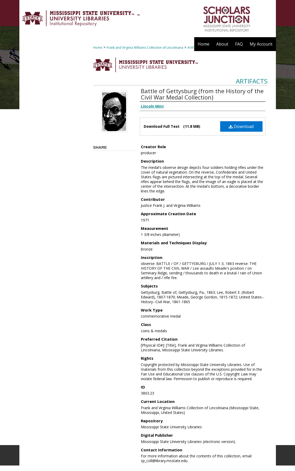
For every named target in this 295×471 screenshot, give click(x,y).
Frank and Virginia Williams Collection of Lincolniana (145, 47)
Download (241, 126)
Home (97, 47)
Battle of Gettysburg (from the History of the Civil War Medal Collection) (202, 94)
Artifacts (252, 81)
